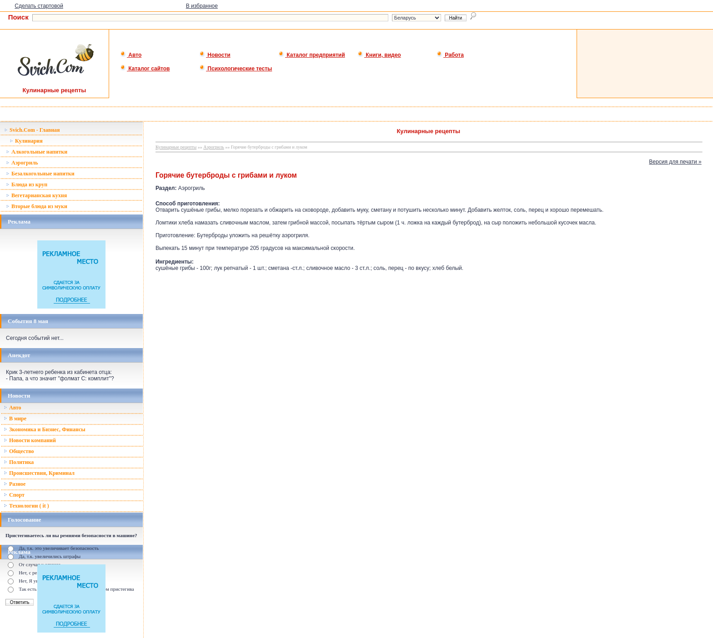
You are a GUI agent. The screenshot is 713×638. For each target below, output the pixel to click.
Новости (215, 55)
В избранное (202, 6)
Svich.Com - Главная (32, 130)
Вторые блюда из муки (36, 206)
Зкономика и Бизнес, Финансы (44, 429)
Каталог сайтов (145, 68)
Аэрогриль (22, 163)
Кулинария (26, 141)
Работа (450, 55)
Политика (19, 462)
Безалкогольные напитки (40, 173)
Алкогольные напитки (36, 152)
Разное (14, 484)
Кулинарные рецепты (176, 147)
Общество (19, 451)
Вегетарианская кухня (36, 195)
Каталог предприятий (311, 55)
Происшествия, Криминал (39, 473)
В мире (15, 418)
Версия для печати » (675, 162)
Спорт (14, 495)
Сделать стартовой (39, 6)
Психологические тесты (235, 68)
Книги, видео (379, 55)
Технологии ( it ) (26, 506)
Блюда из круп (26, 184)
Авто (130, 55)
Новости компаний (30, 440)
